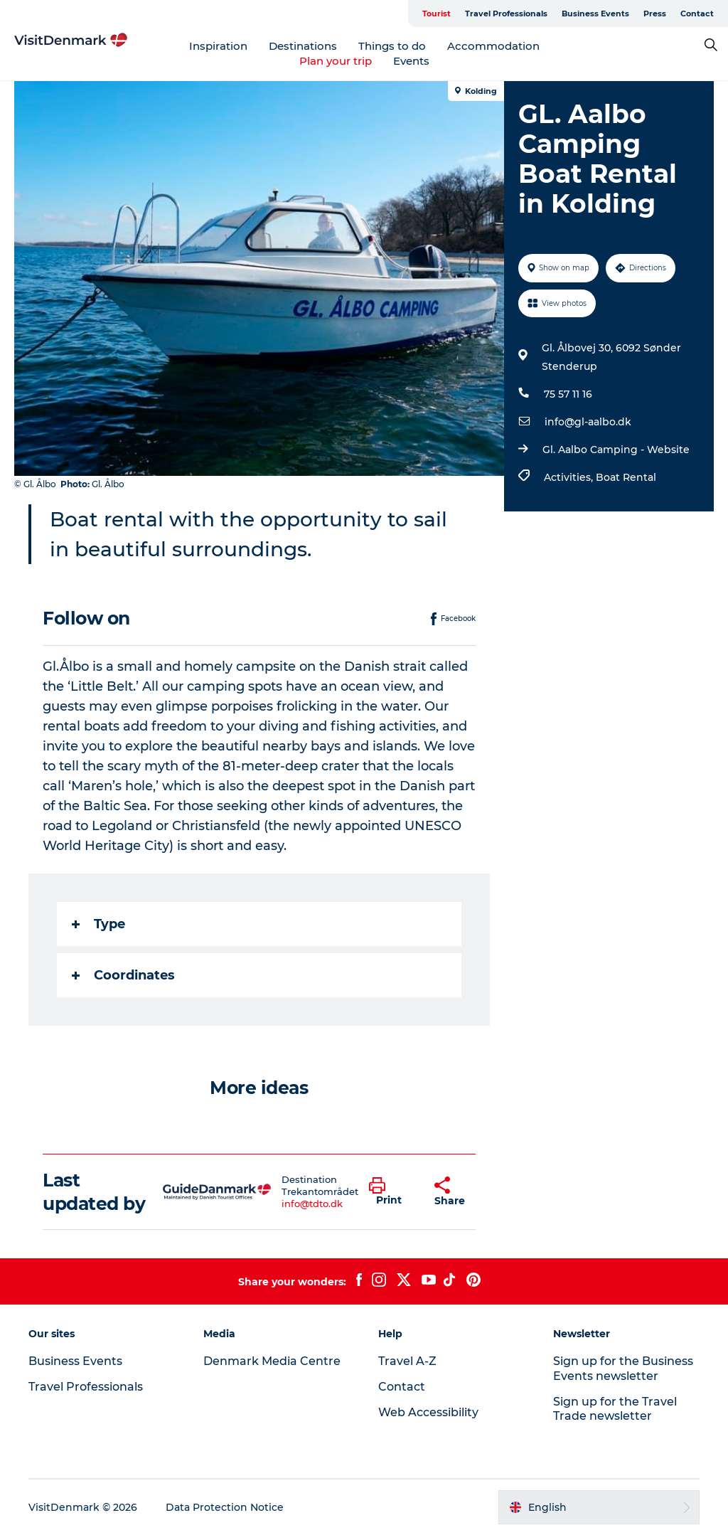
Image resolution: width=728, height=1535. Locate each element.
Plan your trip (335, 61)
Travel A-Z (407, 1361)
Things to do (392, 46)
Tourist (436, 13)
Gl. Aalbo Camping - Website (616, 449)
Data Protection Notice (225, 1507)
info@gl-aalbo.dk (588, 421)
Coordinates (123, 975)
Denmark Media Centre (272, 1361)
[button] (391, 1192)
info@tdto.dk (312, 1203)
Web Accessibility (428, 1412)
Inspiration (218, 46)
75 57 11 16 (568, 394)
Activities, (570, 477)
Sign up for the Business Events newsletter (623, 1368)
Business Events (595, 13)
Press (654, 13)
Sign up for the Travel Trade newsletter (615, 1409)
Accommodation (493, 46)
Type (98, 924)
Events (411, 61)
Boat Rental (626, 477)
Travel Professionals (506, 13)
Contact (697, 13)
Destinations (303, 46)
